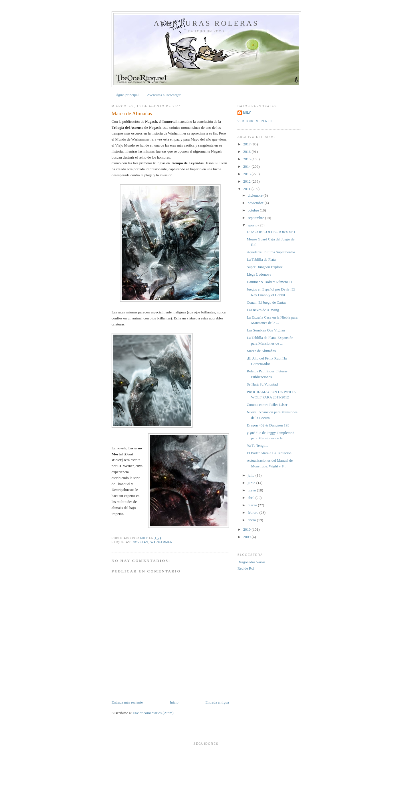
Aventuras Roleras (206, 23)
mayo (252, 490)
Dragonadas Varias (251, 562)
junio (252, 483)
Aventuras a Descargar (164, 95)
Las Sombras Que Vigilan (266, 330)
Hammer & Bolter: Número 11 (269, 282)
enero (252, 520)
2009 (247, 537)
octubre (254, 210)
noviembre (256, 203)
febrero (254, 512)
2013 (247, 174)
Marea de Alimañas (261, 351)
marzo (253, 505)
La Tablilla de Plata (261, 259)
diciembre (256, 195)
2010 (247, 529)
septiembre (256, 218)
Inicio (174, 702)
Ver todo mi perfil (255, 121)
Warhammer (161, 542)
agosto (253, 225)
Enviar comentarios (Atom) (153, 713)
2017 (247, 144)
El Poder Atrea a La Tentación (269, 453)
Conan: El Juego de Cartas (266, 302)
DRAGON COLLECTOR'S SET (271, 232)
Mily (247, 112)
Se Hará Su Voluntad (262, 384)
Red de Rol (245, 568)
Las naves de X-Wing (263, 310)
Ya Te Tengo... (257, 445)
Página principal (126, 95)
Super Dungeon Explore (265, 267)
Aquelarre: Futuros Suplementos (271, 252)
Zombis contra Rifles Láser (267, 404)
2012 (247, 181)
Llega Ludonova (259, 274)
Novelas (140, 542)
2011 (247, 189)
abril (251, 497)
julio (251, 475)
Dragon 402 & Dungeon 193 (268, 425)
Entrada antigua (217, 702)
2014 (247, 166)
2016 (247, 151)
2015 (247, 159)
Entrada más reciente (127, 702)
